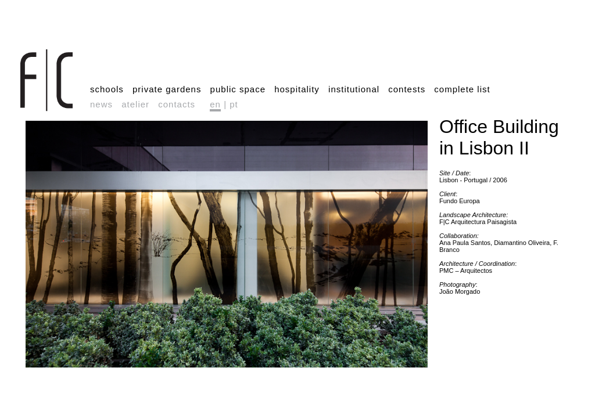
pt (234, 104)
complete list (462, 89)
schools (107, 89)
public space (238, 89)
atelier (135, 104)
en (215, 104)
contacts (176, 104)
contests (406, 89)
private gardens (166, 89)
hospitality (297, 89)
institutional (353, 89)
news (101, 104)
